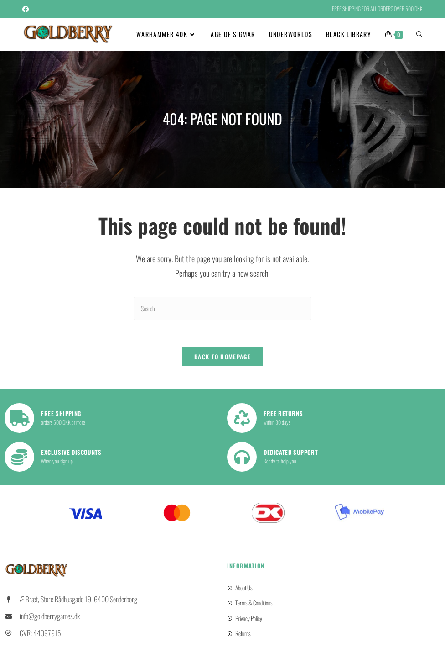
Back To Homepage (222, 357)
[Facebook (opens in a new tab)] (26, 8)
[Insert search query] (222, 308)
